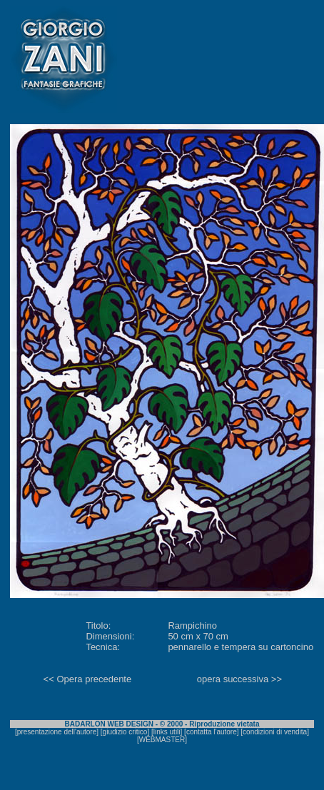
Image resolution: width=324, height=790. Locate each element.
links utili (167, 732)
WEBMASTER (162, 740)
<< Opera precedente (88, 679)
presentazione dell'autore (56, 732)
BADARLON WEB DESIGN (109, 724)
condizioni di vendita (275, 732)
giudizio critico (125, 732)
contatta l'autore (211, 732)
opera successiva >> (239, 679)
